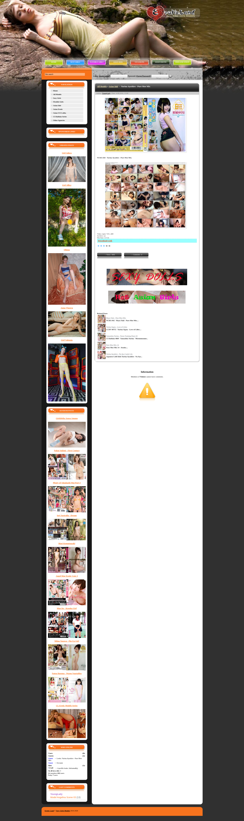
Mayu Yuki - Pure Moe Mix (116, 318)
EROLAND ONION (182, 62)
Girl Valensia (67, 340)
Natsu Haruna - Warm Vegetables (67, 673)
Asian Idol (113, 86)
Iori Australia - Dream (67, 515)
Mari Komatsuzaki (66, 543)
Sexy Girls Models (63, 811)
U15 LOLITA (139, 62)
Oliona (67, 250)
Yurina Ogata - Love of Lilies (116, 327)
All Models (102, 86)
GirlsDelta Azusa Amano (67, 418)
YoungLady (106, 93)
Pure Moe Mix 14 (112, 345)
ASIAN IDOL (118, 62)
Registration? (104, 76)
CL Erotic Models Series (67, 706)
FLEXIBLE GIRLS (96, 62)
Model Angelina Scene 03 (65, 797)
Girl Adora (67, 153)
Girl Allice (66, 185)
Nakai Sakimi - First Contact (67, 450)
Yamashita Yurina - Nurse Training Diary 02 (122, 336)
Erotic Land (49, 811)
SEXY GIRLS (75, 62)
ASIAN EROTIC (161, 62)
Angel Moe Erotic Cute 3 (67, 576)
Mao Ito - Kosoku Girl (67, 608)
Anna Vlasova (67, 308)
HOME (53, 62)
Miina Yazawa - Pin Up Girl (66, 641)
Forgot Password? (143, 76)
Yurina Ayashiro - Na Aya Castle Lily (119, 354)
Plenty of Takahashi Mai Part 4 (67, 483)
